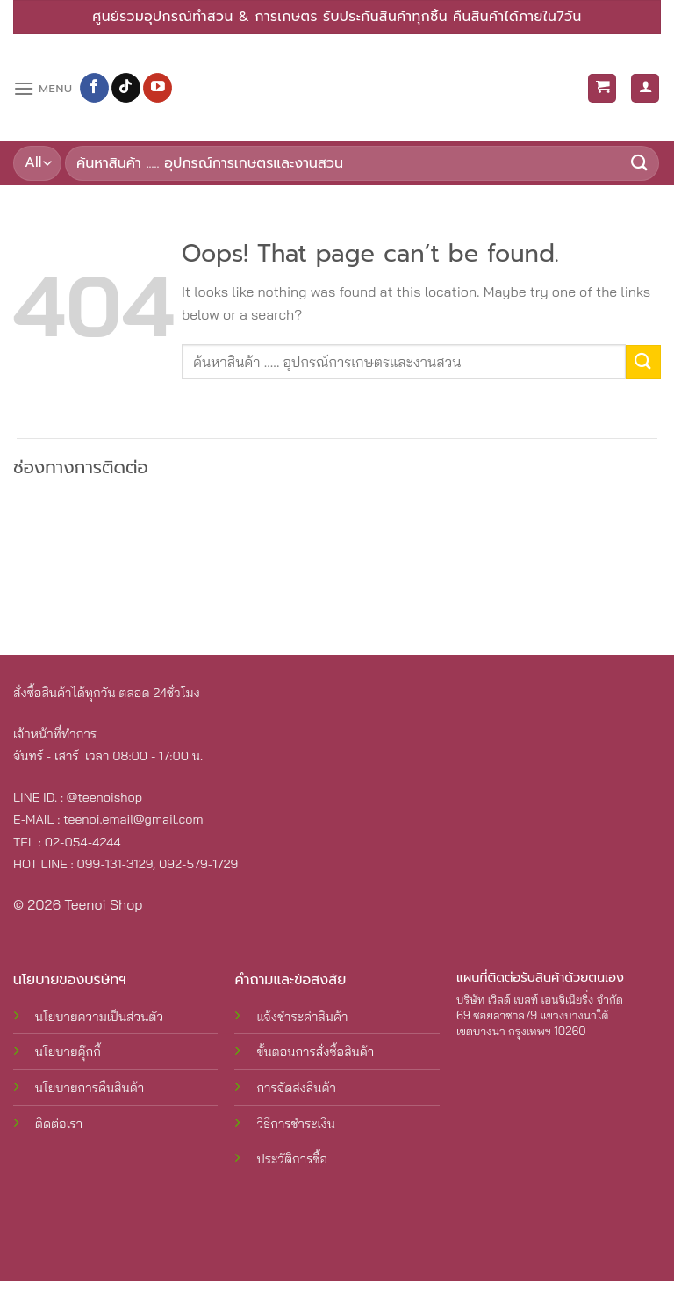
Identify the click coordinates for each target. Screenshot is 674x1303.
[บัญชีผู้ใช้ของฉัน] (645, 88)
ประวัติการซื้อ (291, 1159)
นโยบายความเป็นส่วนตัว (99, 1017)
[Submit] (639, 164)
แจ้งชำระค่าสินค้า (302, 1017)
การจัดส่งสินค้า (295, 1088)
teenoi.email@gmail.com (133, 819)
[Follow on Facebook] (94, 88)
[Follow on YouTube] (157, 88)
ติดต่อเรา (58, 1124)
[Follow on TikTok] (125, 88)
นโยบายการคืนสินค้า (89, 1088)
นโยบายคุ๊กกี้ (68, 1052)
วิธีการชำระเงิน (295, 1124)
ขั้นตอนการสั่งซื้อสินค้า (315, 1052)
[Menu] (42, 88)
